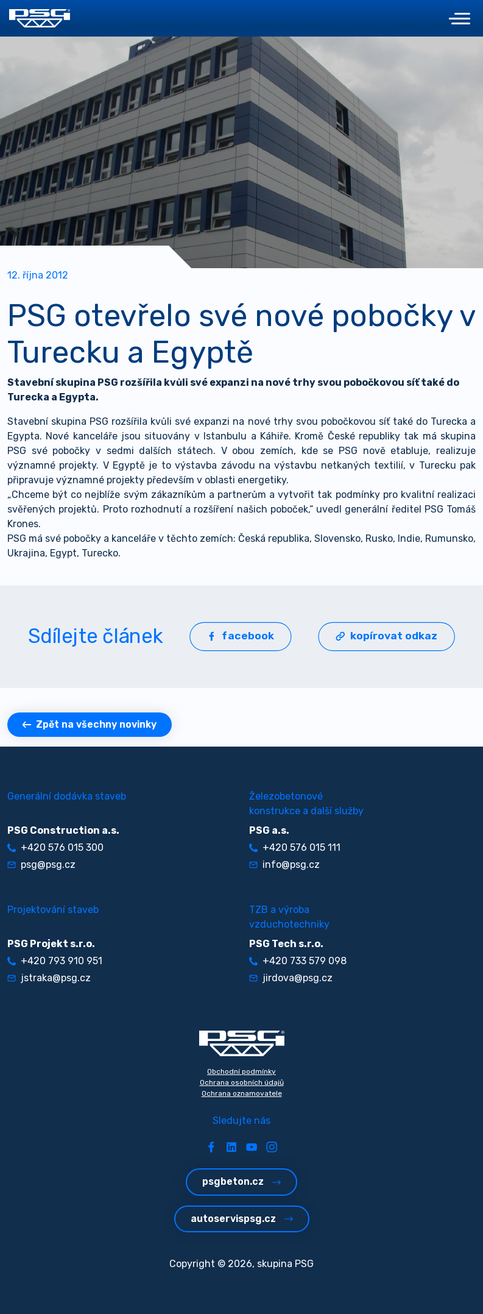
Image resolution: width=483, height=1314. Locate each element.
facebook (240, 636)
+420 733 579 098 (298, 961)
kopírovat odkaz (386, 636)
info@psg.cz (284, 864)
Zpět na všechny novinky (90, 724)
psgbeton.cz (241, 1181)
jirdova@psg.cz (291, 978)
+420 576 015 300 (55, 847)
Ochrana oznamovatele (242, 1093)
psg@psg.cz (41, 864)
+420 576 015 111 (294, 847)
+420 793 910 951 (54, 961)
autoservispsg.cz (242, 1218)
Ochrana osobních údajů (242, 1082)
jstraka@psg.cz (49, 978)
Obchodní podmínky (241, 1071)
